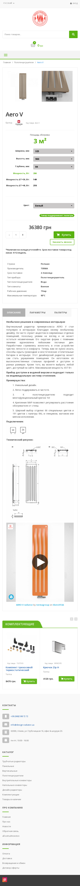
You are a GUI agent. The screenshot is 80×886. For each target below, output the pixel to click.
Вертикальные (9, 770)
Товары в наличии (11, 799)
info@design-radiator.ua (22, 724)
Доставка (7, 858)
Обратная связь (10, 831)
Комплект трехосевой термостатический (19, 671)
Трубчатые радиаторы (14, 761)
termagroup (43, 607)
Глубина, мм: (22, 166)
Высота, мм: (23, 158)
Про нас (6, 821)
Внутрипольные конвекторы (17, 780)
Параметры (38, 314)
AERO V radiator (24, 607)
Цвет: (27, 205)
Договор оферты (10, 867)
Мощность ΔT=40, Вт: (18, 185)
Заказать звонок (62, 241)
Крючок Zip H (51, 669)
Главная (7, 62)
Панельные (8, 766)
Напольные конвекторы (14, 785)
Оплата (6, 853)
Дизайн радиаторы (12, 789)
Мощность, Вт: (21, 173)
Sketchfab (58, 607)
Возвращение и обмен (13, 863)
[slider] (11, 679)
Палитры (60, 314)
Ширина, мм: (22, 150)
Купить (64, 235)
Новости (6, 826)
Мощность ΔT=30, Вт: (18, 179)
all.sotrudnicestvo (10, 835)
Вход (75, 3)
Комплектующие (10, 794)
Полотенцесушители (24, 62)
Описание (14, 314)
